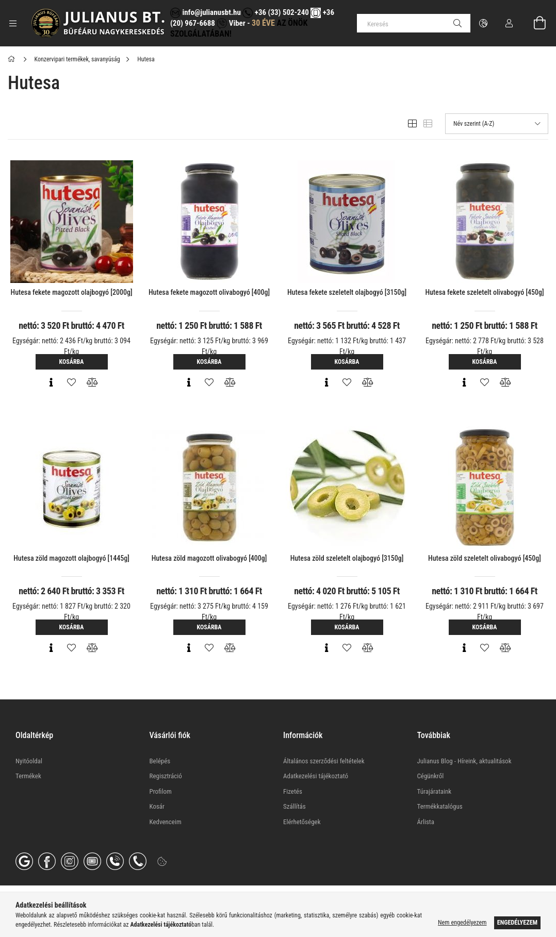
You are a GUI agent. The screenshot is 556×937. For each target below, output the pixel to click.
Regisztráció (166, 776)
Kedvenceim (166, 822)
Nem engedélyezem (462, 922)
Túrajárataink (434, 791)
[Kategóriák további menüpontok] (13, 23)
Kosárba (71, 361)
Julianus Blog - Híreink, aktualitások (464, 761)
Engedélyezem (517, 922)
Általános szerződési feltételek (324, 761)
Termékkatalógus (440, 806)
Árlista (425, 822)
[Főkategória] (13, 59)
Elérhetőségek (302, 822)
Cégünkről (430, 776)
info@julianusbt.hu (205, 12)
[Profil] (509, 23)
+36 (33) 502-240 (275, 12)
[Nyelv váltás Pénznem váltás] (483, 23)
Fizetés (292, 791)
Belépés (160, 761)
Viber (231, 23)
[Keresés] (413, 23)
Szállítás (294, 806)
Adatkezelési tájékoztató (315, 776)
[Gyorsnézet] (51, 382)
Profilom (161, 791)
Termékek (28, 776)
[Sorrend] (496, 123)
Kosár (157, 806)
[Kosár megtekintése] (534, 23)
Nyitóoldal (28, 761)
